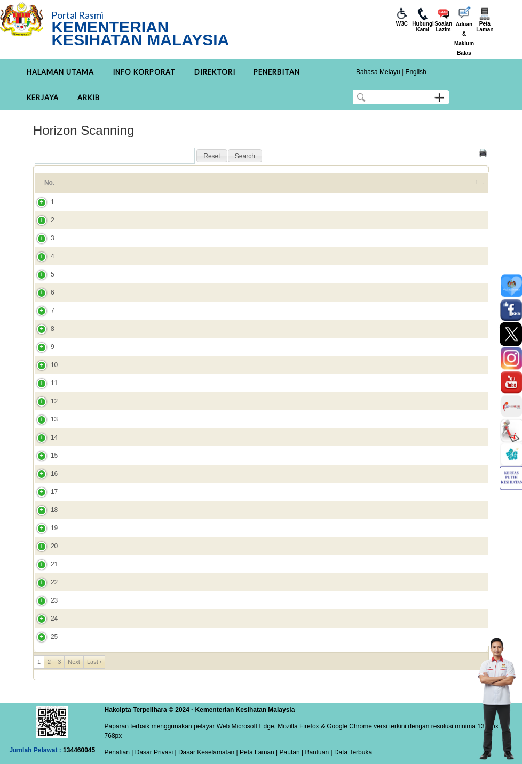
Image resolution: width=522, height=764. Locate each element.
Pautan (290, 752)
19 (43, 528)
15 (43, 455)
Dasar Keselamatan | (207, 752)
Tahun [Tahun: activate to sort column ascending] (430, 182)
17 (43, 491)
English (415, 72)
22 (43, 582)
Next (74, 662)
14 (43, 437)
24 (43, 618)
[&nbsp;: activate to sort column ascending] (474, 183)
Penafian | (119, 752)
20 (43, 546)
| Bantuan (314, 752)
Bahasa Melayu (378, 72)
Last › (94, 662)
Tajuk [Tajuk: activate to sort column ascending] (90, 182)
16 (43, 473)
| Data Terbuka (350, 752)
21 (43, 564)
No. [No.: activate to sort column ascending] (49, 182)
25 (43, 636)
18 (43, 510)
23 (43, 600)
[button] (211, 156)
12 (43, 401)
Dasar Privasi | (154, 752)
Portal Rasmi (77, 15)
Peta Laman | (259, 752)
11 (43, 383)
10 (43, 365)
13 (43, 419)
